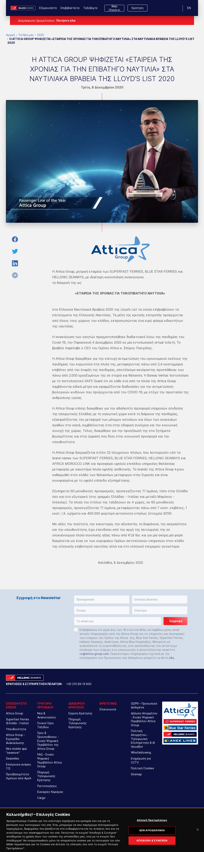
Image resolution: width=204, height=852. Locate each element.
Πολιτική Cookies (142, 768)
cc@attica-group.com (94, 653)
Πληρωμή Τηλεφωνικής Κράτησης (46, 776)
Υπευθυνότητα (16, 729)
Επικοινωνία (108, 709)
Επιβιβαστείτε (70, 8)
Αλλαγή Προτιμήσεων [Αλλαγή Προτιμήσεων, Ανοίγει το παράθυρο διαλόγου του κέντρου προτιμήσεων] (152, 825)
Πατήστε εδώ (66, 20)
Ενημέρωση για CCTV (141, 760)
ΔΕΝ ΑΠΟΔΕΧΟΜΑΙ (152, 836)
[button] (101, 599)
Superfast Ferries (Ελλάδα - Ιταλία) (17, 721)
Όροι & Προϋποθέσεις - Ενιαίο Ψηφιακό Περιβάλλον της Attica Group (48, 740)
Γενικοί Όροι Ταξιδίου (45, 725)
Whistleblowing (141, 752)
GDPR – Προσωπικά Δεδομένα (144, 705)
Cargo (41, 797)
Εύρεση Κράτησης (80, 713)
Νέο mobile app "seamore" (16, 750)
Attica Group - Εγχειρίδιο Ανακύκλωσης (15, 738)
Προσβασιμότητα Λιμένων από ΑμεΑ (18, 776)
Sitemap (136, 774)
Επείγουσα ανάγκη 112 (18, 766)
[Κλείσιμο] (197, 835)
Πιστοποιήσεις (47, 786)
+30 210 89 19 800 (78, 684)
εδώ (171, 657)
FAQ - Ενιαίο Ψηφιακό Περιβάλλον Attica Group (49, 760)
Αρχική (10, 35)
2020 (40, 35)
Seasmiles (12, 758)
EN (189, 8)
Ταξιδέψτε (90, 8)
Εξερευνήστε (48, 8)
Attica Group (14, 713)
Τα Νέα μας (26, 35)
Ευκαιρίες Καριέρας (50, 791)
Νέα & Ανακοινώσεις (46, 715)
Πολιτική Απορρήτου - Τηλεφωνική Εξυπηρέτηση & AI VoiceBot (143, 738)
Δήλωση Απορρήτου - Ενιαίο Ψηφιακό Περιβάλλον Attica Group (144, 719)
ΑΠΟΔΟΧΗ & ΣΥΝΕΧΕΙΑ (152, 846)
